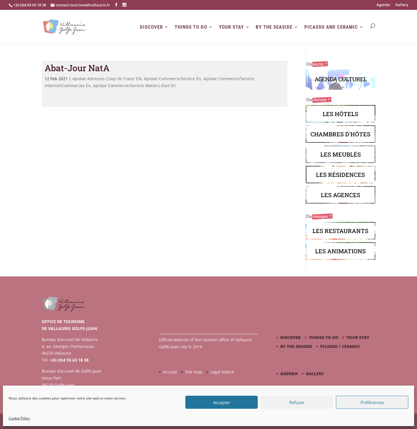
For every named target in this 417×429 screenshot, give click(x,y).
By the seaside (274, 27)
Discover (151, 27)
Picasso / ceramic (340, 346)
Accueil (170, 372)
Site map (193, 372)
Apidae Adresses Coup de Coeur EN (107, 78)
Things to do (191, 27)
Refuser (296, 402)
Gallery (401, 5)
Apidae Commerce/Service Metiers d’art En (134, 85)
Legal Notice (222, 372)
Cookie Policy (19, 418)
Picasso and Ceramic (331, 27)
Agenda (383, 5)
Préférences (372, 402)
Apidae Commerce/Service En (172, 78)
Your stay (231, 27)
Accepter (221, 402)
